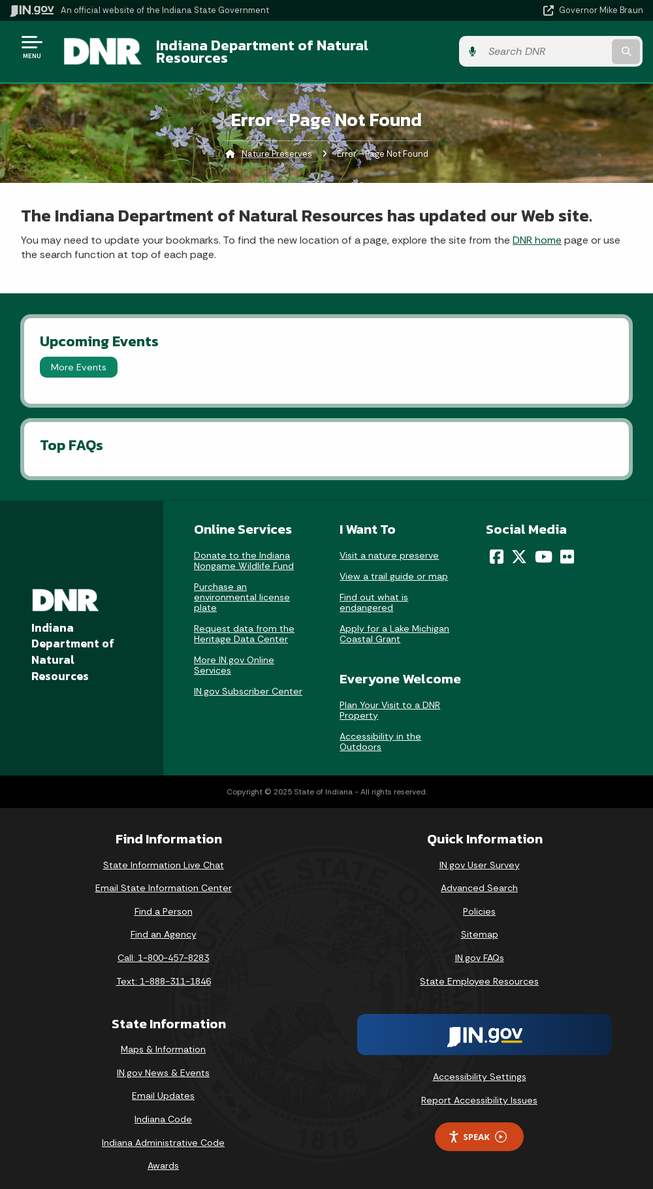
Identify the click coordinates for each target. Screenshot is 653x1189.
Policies (479, 901)
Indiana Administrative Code (163, 1132)
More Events (78, 357)
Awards (163, 1156)
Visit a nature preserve (389, 545)
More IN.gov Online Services (234, 655)
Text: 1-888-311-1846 (163, 971)
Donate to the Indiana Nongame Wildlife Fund (244, 551)
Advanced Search (479, 878)
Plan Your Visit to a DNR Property (390, 700)
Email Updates (163, 1086)
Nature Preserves (277, 144)
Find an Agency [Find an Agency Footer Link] (164, 924)
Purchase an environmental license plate (242, 587)
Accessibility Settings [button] (479, 1067)
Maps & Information (163, 1039)
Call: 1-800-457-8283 (163, 948)
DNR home (537, 229)
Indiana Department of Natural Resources (299, 46)
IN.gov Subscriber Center (248, 681)
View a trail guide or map (394, 566)
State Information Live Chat (163, 854)
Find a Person (164, 901)
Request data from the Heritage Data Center (244, 624)
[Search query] (548, 46)
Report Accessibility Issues (479, 1090)
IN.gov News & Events (163, 1063)
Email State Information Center (163, 878)
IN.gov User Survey (479, 854)
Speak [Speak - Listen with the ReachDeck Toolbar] (477, 1126)
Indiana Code (163, 1109)
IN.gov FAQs (479, 948)
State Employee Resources (479, 971)
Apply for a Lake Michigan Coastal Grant (394, 624)
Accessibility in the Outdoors (380, 732)
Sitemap (479, 924)
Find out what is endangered (374, 592)
